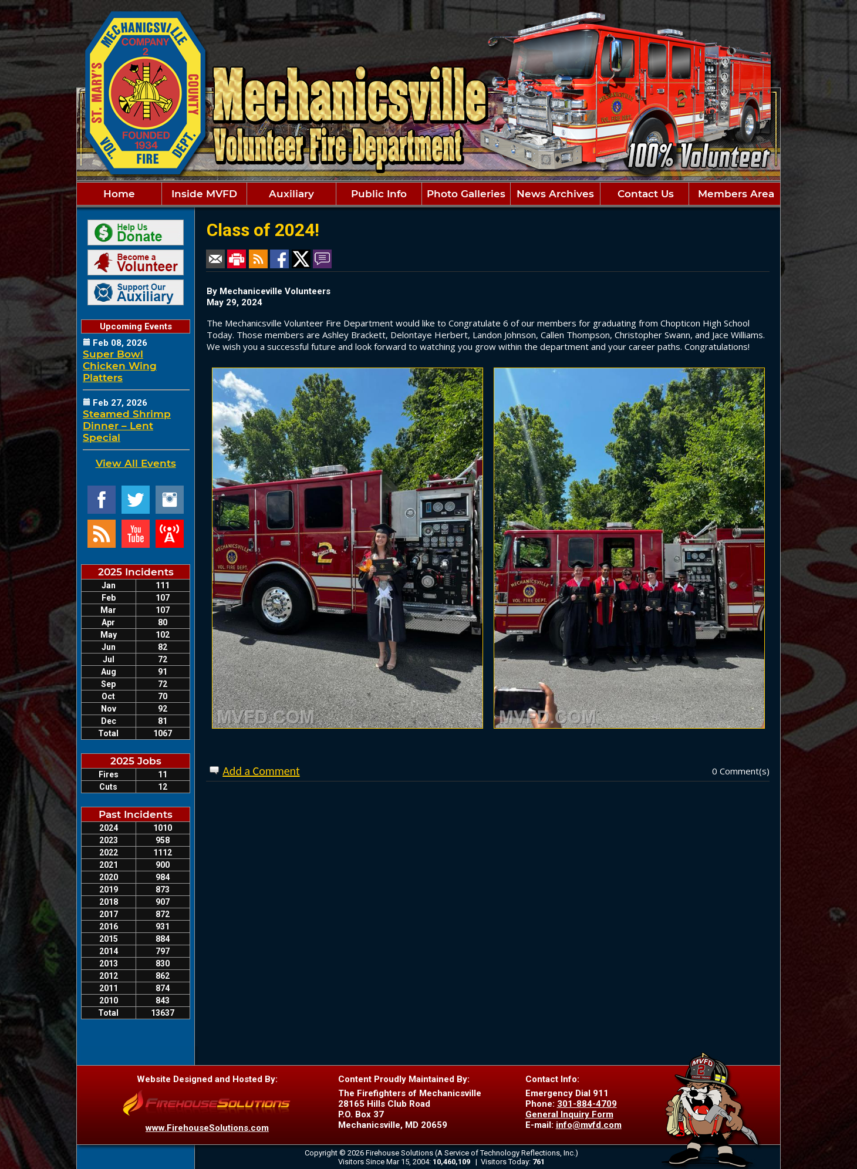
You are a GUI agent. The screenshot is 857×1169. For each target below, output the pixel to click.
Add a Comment (260, 771)
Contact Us (644, 194)
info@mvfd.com (589, 1125)
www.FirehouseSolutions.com (207, 1128)
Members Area (734, 194)
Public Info (379, 194)
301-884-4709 (587, 1104)
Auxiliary (291, 194)
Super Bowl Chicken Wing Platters (120, 365)
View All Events (136, 463)
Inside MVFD (204, 194)
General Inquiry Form (569, 1114)
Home (119, 194)
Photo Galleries (466, 194)
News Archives (555, 194)
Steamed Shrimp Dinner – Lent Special (127, 425)
